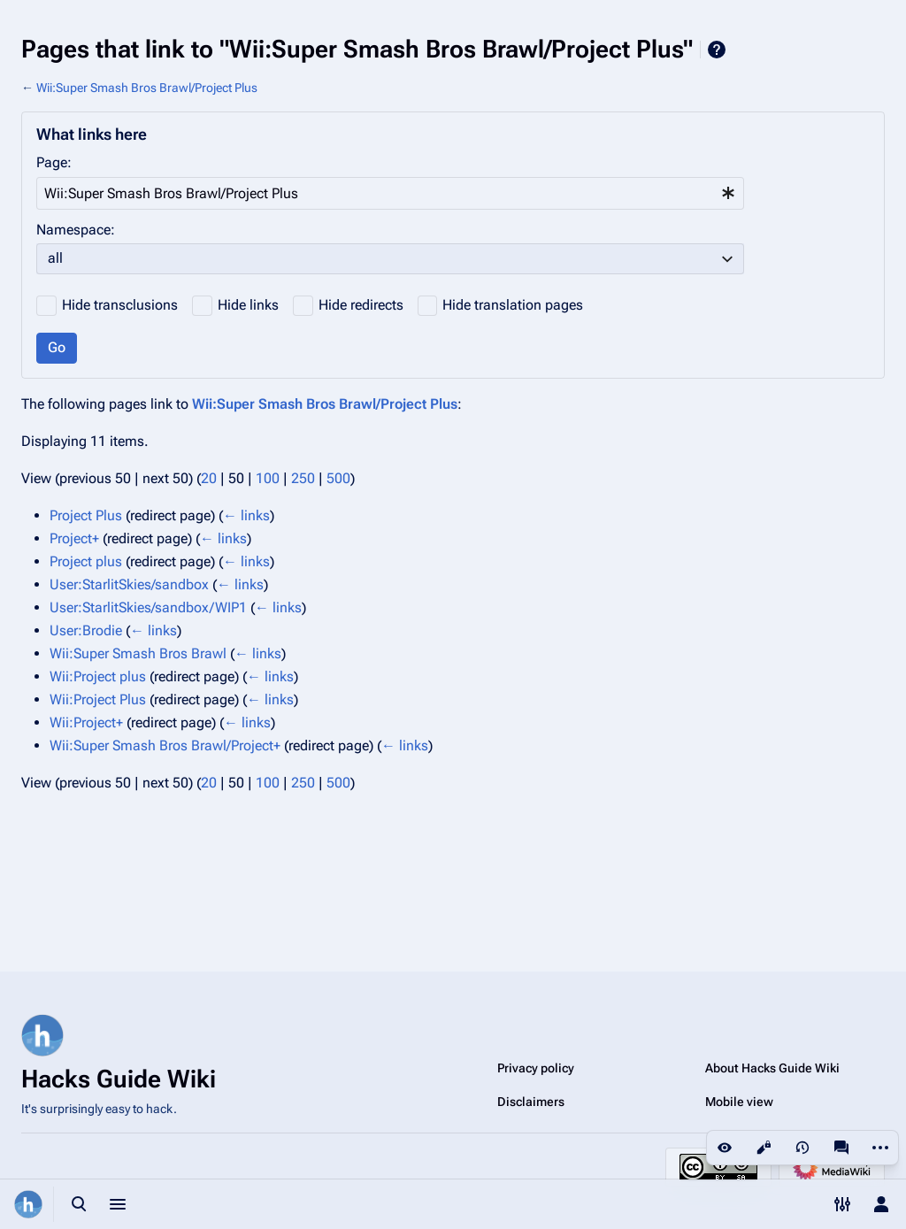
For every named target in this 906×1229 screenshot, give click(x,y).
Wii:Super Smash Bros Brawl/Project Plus (146, 88)
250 (303, 478)
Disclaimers (530, 1102)
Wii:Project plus (98, 676)
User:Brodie (86, 630)
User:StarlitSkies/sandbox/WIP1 (148, 607)
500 (338, 478)
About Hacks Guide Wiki (772, 1068)
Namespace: (75, 229)
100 (268, 478)
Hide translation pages (512, 304)
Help (717, 49)
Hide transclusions (120, 304)
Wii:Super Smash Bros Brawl (138, 653)
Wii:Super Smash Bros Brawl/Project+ (165, 745)
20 (209, 478)
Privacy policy (535, 1068)
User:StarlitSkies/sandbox (129, 584)
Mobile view (739, 1102)
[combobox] (390, 193)
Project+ (74, 538)
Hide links (248, 304)
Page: (54, 162)
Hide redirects (361, 304)
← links (246, 515)
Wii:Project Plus (98, 699)
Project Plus (86, 515)
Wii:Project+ (86, 722)
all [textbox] (55, 258)
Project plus (86, 561)
